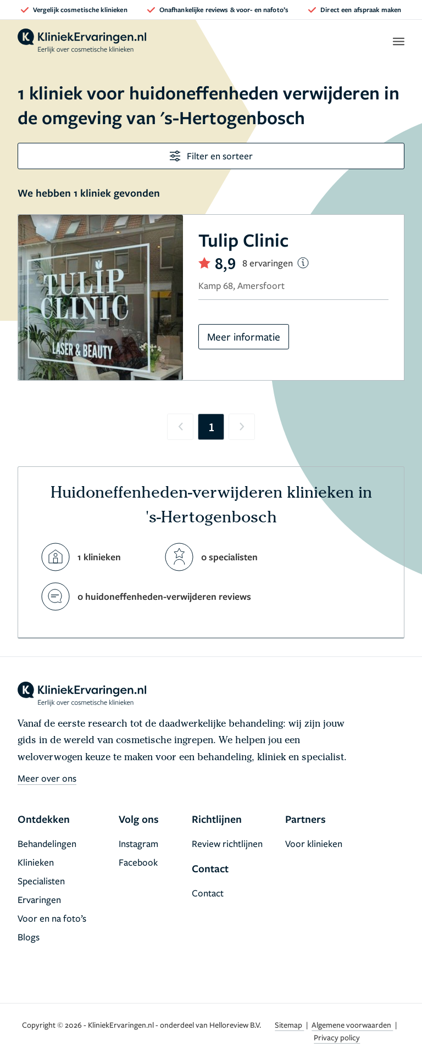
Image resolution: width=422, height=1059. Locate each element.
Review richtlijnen (227, 843)
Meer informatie (243, 336)
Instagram (138, 843)
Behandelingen (47, 843)
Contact (208, 893)
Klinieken (36, 862)
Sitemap (289, 1024)
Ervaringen (39, 899)
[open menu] (398, 41)
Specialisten (41, 880)
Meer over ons (47, 778)
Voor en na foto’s (52, 918)
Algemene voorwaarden (352, 1024)
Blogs (29, 936)
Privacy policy (337, 1037)
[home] (82, 41)
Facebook (138, 862)
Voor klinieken (313, 843)
